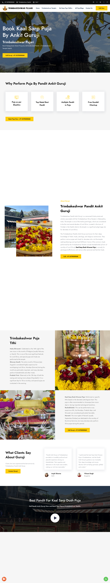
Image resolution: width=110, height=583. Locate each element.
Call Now (101, 8)
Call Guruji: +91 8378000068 (15, 55)
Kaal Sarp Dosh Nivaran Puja (86, 247)
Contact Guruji (13, 476)
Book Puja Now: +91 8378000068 (19, 119)
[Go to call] (4, 579)
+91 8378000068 (9, 2)
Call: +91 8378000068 (71, 256)
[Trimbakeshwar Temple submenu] (56, 8)
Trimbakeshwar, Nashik (25, 2)
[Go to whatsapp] (106, 579)
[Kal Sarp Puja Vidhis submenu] (72, 8)
